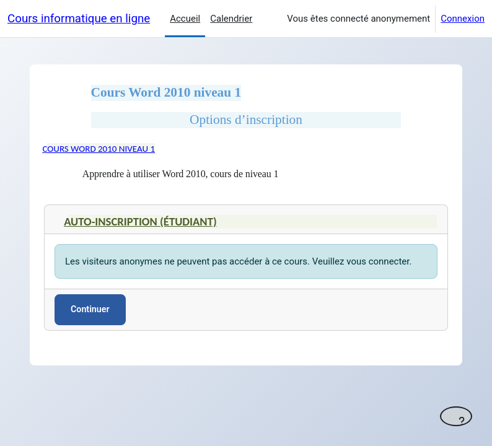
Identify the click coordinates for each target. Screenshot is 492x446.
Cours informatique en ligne (78, 18)
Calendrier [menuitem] (231, 18)
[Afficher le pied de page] (456, 416)
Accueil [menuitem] (185, 18)
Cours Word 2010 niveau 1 (98, 148)
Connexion (463, 18)
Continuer (90, 309)
